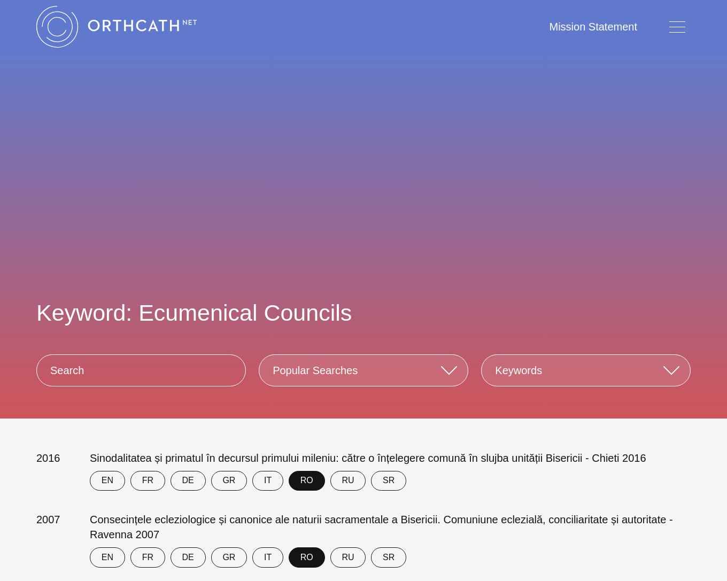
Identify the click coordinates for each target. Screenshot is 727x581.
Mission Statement (593, 27)
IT (268, 480)
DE (188, 480)
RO (306, 480)
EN (107, 480)
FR (147, 480)
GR (228, 480)
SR (389, 480)
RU (348, 480)
